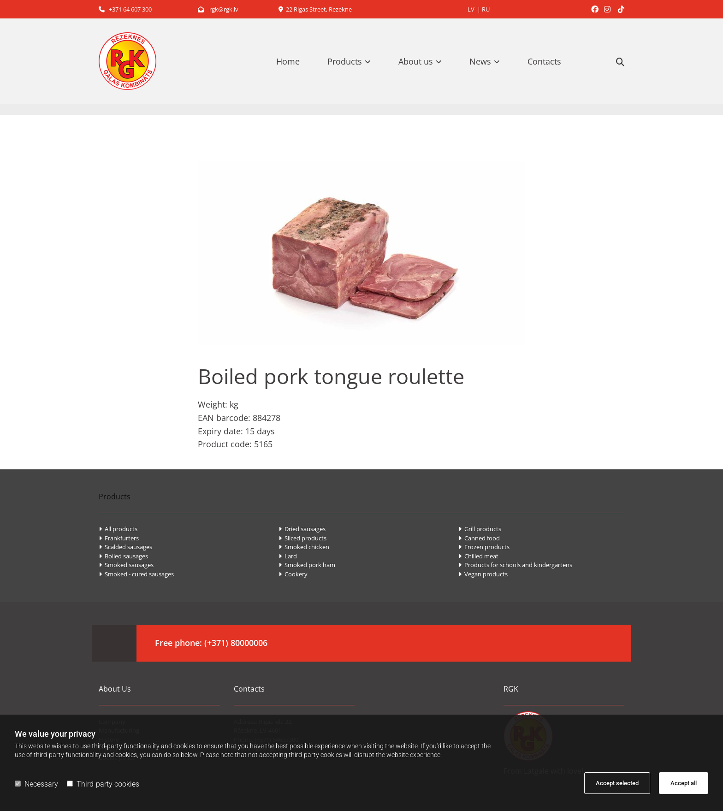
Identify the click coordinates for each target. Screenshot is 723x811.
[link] (353, 61)
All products (118, 529)
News (480, 61)
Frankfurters (119, 538)
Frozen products (484, 547)
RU (486, 9)
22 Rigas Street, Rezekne (315, 9)
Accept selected (617, 783)
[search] (620, 62)
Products (344, 61)
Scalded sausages (125, 547)
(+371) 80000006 (235, 642)
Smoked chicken (304, 547)
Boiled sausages (123, 556)
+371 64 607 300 (125, 9)
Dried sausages (302, 529)
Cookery (293, 574)
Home (288, 61)
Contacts (544, 61)
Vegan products (483, 574)
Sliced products (302, 538)
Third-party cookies (103, 784)
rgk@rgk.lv (218, 9)
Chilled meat (478, 556)
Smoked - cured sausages (136, 574)
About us (415, 61)
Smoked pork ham (307, 565)
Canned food (479, 538)
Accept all (683, 783)
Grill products (479, 529)
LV (471, 9)
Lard (288, 556)
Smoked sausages (126, 565)
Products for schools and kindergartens (515, 565)
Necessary (36, 784)
